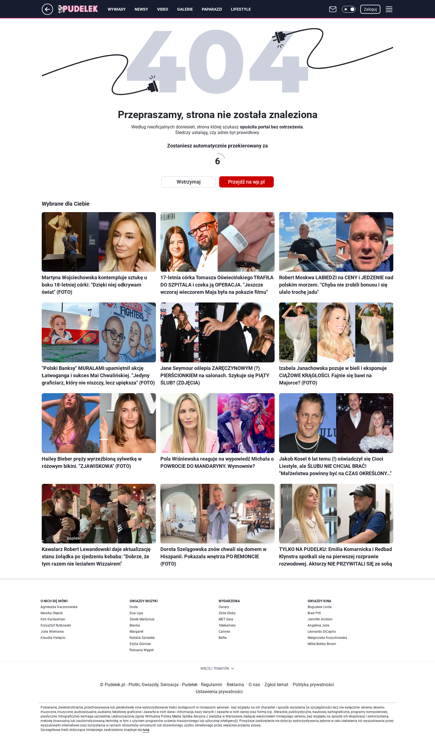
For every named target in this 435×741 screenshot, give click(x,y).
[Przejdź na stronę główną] (47, 13)
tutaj (145, 730)
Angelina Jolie (318, 625)
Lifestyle (241, 9)
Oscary (224, 607)
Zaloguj (370, 9)
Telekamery (227, 625)
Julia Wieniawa (52, 632)
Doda (134, 607)
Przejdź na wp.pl (246, 182)
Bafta (223, 638)
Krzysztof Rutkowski (56, 625)
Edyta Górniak (140, 644)
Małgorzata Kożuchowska (327, 638)
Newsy (141, 9)
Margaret (136, 632)
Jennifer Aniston (320, 619)
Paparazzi (212, 9)
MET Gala (226, 619)
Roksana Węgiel (142, 650)
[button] (349, 9)
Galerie (185, 9)
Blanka (135, 625)
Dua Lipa (136, 613)
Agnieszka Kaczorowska (59, 607)
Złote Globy (227, 613)
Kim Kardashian (53, 619)
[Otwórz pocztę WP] (332, 9)
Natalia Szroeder (142, 638)
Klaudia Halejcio (53, 638)
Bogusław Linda (320, 607)
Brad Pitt (314, 613)
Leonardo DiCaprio (322, 632)
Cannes (224, 632)
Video (162, 9)
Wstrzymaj (189, 182)
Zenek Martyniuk (142, 619)
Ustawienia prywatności (218, 691)
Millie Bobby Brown (322, 644)
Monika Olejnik (52, 613)
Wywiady (117, 9)
